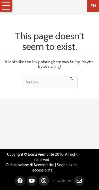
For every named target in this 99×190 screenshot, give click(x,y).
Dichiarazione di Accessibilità (30, 165)
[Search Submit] (72, 78)
